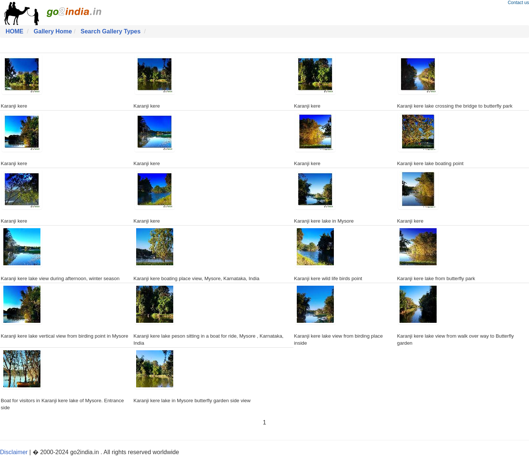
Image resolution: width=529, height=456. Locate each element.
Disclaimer (14, 452)
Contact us (518, 2)
